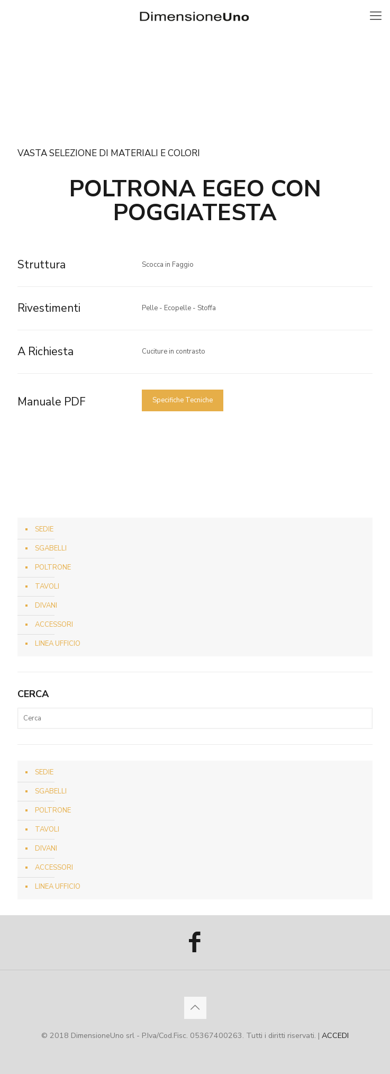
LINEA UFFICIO (57, 643)
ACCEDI (335, 1036)
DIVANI (46, 605)
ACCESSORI (54, 624)
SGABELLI (51, 548)
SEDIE (44, 529)
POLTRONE (53, 567)
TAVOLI (47, 586)
